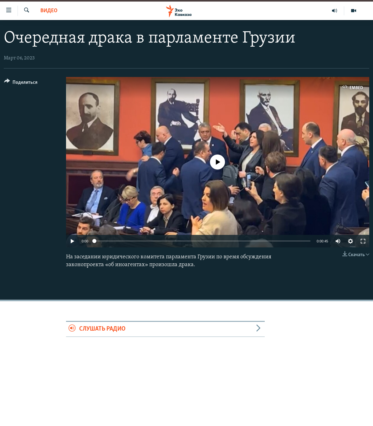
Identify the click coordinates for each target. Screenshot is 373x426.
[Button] (21, 83)
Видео (49, 11)
